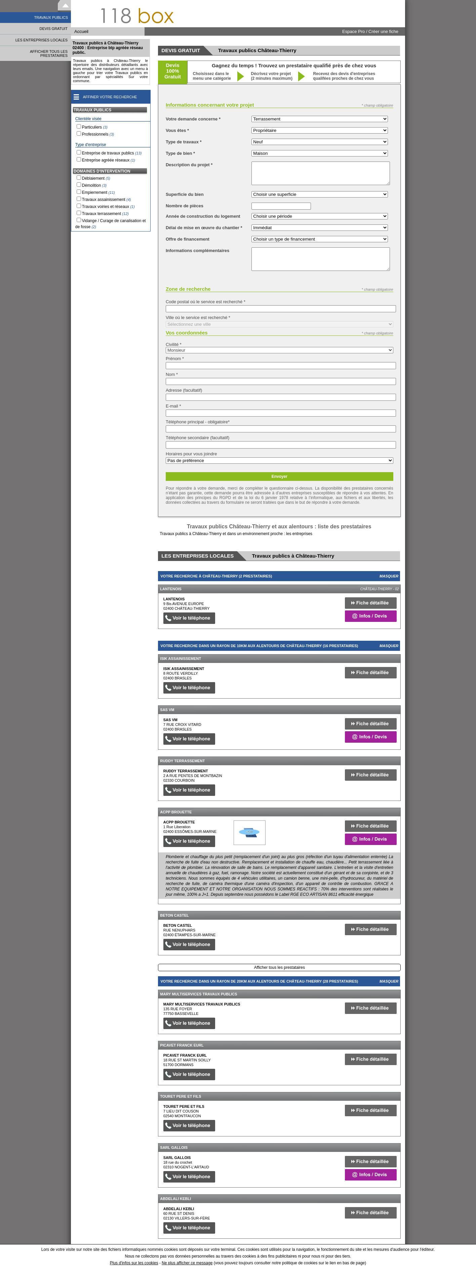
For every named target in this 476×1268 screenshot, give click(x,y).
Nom (172, 374)
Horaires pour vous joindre (191, 453)
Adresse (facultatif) (184, 390)
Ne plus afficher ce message (187, 1263)
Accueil (81, 31)
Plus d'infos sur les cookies (134, 1263)
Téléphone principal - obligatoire (198, 421)
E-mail (173, 406)
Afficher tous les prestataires (279, 967)
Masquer (389, 576)
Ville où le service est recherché (198, 317)
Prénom (175, 358)
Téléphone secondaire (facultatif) (197, 437)
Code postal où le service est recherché (205, 301)
